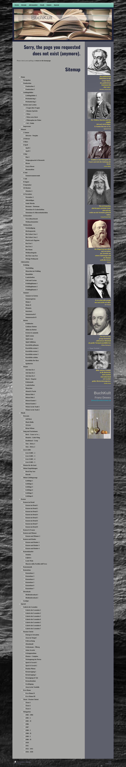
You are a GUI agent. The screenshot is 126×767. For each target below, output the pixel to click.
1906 (27, 724)
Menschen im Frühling (33, 271)
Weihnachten (27, 225)
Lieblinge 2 (29, 484)
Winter (25, 367)
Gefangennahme (31, 653)
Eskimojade (29, 382)
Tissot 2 (28, 705)
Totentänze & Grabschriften (35, 209)
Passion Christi (28, 632)
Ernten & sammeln (32, 333)
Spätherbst (29, 363)
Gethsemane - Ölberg (33, 647)
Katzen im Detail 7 (32, 524)
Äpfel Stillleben (31, 342)
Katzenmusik (27, 567)
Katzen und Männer (30, 533)
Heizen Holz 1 (30, 394)
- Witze (28, 114)
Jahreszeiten (25, 262)
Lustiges (26, 601)
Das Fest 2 (29, 246)
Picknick (28, 308)
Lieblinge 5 (29, 493)
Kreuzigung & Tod (32, 678)
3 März (25, 142)
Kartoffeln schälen (32, 357)
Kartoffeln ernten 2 (32, 351)
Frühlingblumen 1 (32, 283)
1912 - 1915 (29, 749)
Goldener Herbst (31, 326)
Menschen (29, 388)
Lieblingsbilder (28, 92)
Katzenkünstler (28, 551)
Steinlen (28, 554)
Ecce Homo (27, 690)
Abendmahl (29, 644)
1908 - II (28, 733)
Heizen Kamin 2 (31, 404)
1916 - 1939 (29, 752)
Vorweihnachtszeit (32, 219)
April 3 (28, 151)
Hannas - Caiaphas (32, 656)
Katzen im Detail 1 (32, 505)
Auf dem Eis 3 (30, 376)
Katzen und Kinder (29, 539)
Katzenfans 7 (30, 588)
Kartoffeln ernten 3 (32, 354)
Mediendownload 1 (32, 595)
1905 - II (28, 721)
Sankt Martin (30, 203)
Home (23, 77)
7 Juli (25, 179)
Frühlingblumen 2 (32, 286)
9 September (27, 185)
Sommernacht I (31, 314)
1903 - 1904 (29, 715)
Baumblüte (29, 274)
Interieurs (29, 311)
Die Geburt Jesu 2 (31, 237)
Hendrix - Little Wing (33, 437)
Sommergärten (30, 299)
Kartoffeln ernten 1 (32, 348)
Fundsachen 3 (30, 89)
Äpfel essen (29, 339)
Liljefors (28, 558)
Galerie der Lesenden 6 (33, 625)
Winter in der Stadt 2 (33, 410)
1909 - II (28, 739)
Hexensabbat (30, 169)
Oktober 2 (29, 191)
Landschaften (30, 277)
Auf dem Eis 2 (30, 373)
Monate (23, 129)
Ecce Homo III (30, 696)
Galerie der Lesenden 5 (33, 622)
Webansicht (108, 763)
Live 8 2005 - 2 (30, 453)
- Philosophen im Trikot (33, 120)
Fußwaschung (30, 641)
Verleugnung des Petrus (33, 659)
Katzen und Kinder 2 (32, 542)
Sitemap (28, 762)
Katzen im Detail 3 (32, 511)
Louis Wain (29, 561)
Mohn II (28, 305)
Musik (23, 413)
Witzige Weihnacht (32, 259)
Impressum (27, 126)
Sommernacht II (31, 317)
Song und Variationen (30, 431)
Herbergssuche (30, 231)
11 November (27, 194)
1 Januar (26, 132)
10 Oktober (27, 188)
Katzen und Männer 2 (33, 536)
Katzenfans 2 (30, 573)
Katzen (23, 499)
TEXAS (28, 425)
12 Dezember (27, 216)
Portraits (26, 416)
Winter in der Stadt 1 (33, 407)
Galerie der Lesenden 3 (33, 616)
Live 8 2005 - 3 (30, 456)
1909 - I (28, 736)
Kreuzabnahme (31, 681)
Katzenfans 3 (30, 576)
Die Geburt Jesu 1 (31, 234)
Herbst (25, 320)
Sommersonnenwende (33, 176)
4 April (25, 145)
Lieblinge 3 (29, 487)
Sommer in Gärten (32, 296)
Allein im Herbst (31, 330)
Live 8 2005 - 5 (30, 462)
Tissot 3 (28, 709)
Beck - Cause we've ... (33, 434)
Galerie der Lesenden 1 (33, 610)
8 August (26, 182)
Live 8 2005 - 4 (30, 459)
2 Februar (26, 139)
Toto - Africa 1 (30, 444)
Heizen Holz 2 (30, 397)
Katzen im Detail (28, 502)
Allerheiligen (30, 200)
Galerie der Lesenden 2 (33, 613)
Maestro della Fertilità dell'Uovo (36, 564)
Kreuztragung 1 (31, 672)
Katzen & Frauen (29, 530)
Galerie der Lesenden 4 (33, 619)
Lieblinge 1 (29, 481)
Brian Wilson (30, 428)
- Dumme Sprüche (32, 111)
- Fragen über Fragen (33, 108)
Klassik (28, 474)
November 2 (30, 197)
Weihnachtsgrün (31, 253)
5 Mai (25, 154)
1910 (27, 742)
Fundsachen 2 (30, 86)
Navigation (26, 80)
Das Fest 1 (29, 243)
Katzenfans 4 (30, 579)
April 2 (28, 148)
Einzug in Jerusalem (32, 635)
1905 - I (28, 718)
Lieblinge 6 (29, 496)
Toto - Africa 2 (30, 447)
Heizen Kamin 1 (31, 400)
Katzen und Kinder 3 (32, 545)
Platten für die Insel (29, 465)
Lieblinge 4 (29, 490)
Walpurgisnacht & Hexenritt (35, 160)
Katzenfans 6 (30, 585)
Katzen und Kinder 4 (32, 548)
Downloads (27, 591)
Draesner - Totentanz (32, 206)
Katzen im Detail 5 (32, 518)
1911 (27, 746)
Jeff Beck (29, 419)
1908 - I (28, 730)
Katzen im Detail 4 (32, 514)
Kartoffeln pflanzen (32, 345)
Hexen (28, 163)
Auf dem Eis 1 (30, 370)
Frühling (26, 265)
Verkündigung (30, 228)
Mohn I (28, 302)
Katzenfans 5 (30, 582)
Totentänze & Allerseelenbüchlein (37, 212)
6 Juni (25, 172)
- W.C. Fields (30, 123)
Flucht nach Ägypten (32, 240)
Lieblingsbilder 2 (31, 95)
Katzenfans (27, 570)
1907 (27, 727)
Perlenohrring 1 (31, 98)
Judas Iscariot (30, 650)
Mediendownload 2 (32, 598)
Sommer (26, 293)
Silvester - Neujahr (32, 135)
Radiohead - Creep (32, 440)
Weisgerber (27, 712)
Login (109, 762)
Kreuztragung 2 (31, 675)
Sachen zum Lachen (30, 105)
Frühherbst (29, 323)
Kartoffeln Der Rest (32, 360)
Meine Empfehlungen (30, 468)
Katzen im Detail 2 (32, 508)
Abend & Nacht (31, 391)
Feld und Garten (31, 280)
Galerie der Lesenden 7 (33, 628)
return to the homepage (43, 61)
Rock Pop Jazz (30, 471)
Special (23, 604)
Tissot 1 (28, 702)
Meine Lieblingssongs (30, 477)
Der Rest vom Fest (32, 256)
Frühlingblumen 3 (32, 290)
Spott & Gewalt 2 (31, 665)
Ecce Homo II (30, 693)
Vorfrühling (29, 268)
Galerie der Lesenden (30, 607)
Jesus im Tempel (31, 638)
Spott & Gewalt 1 (31, 662)
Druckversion (20, 762)
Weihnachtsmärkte (32, 222)
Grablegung (30, 684)
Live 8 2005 (27, 450)
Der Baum (29, 249)
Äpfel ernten (30, 336)
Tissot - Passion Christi (30, 699)
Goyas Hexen (30, 166)
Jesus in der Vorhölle (32, 687)
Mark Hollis (30, 422)
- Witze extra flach (32, 117)
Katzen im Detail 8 (32, 527)
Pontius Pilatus (31, 669)
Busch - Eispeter (31, 379)
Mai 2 (27, 157)
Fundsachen (27, 83)
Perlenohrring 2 (31, 102)
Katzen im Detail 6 (32, 521)
